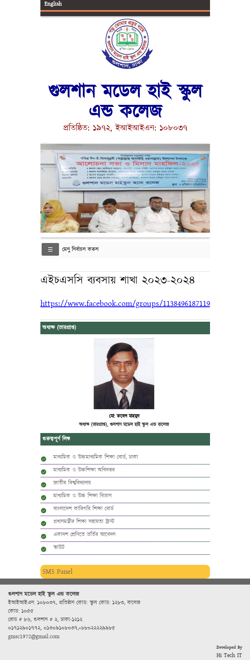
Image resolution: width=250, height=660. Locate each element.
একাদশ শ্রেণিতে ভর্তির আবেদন (84, 535)
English (53, 4)
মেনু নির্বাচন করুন (80, 250)
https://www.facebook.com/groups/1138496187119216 (130, 303)
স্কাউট (59, 547)
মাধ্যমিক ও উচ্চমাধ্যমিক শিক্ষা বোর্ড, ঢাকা (95, 457)
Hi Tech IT (229, 656)
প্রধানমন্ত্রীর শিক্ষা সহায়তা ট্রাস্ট (83, 522)
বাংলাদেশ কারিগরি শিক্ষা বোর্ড (83, 509)
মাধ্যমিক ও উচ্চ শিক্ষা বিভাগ (82, 496)
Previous (48, 187)
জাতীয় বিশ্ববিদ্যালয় (72, 483)
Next (202, 187)
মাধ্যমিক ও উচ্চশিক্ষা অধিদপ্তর (84, 470)
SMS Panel (57, 571)
